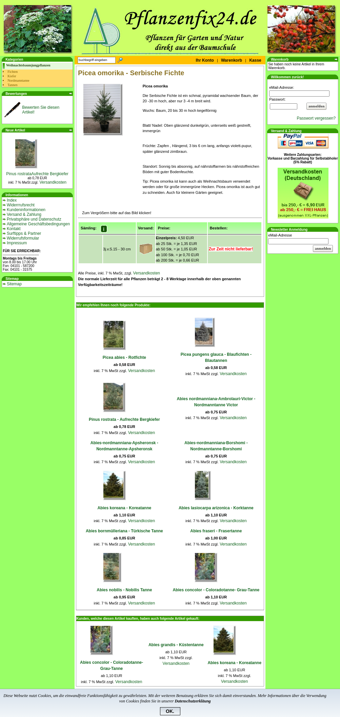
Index (12, 200)
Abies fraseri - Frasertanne (216, 531)
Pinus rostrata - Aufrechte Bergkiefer (124, 419)
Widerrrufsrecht (21, 205)
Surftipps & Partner (24, 233)
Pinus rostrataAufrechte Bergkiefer (37, 173)
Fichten (12, 72)
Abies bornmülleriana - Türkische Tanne (124, 531)
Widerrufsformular (23, 238)
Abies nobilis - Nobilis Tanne (124, 590)
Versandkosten (52, 182)
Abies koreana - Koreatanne (124, 508)
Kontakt (14, 228)
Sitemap (14, 284)
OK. (170, 711)
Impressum (17, 243)
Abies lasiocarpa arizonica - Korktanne (216, 508)
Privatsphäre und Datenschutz (34, 219)
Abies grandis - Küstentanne (176, 644)
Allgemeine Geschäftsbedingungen (38, 224)
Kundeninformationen (26, 209)
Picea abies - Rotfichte (124, 357)
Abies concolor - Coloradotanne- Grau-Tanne (216, 590)
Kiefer (11, 76)
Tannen (12, 85)
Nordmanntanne (18, 80)
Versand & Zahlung (24, 214)
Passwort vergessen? (317, 118)
